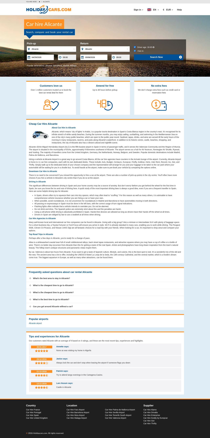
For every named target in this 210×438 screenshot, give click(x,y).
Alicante (48, 66)
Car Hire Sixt (148, 421)
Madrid (66, 66)
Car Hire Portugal (33, 412)
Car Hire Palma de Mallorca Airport (120, 410)
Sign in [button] (138, 10)
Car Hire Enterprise (151, 415)
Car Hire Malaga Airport (77, 418)
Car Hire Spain (32, 415)
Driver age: (144, 47)
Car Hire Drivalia (150, 412)
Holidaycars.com (40, 433)
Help (179, 10)
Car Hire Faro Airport (75, 410)
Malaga (73, 66)
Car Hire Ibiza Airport (76, 415)
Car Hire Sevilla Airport (115, 412)
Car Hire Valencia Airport (115, 418)
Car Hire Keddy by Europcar (155, 418)
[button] (153, 9)
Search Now (166, 57)
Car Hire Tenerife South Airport (118, 415)
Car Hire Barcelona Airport (78, 412)
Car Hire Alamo (150, 410)
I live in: (139, 51)
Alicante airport (35, 323)
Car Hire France (33, 410)
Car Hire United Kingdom (37, 418)
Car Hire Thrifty (150, 423)
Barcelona (57, 66)
